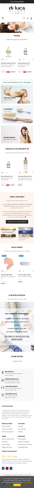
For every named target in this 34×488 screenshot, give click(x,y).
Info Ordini (5, 441)
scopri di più (27, 482)
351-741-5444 (9, 456)
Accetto (17, 485)
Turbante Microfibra (6, 274)
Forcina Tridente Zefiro (24, 274)
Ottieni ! (17, 1)
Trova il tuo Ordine (7, 429)
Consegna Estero (23, 447)
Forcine (20, 279)
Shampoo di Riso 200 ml (25, 176)
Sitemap (20, 431)
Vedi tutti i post (17, 361)
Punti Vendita (22, 429)
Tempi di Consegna (23, 441)
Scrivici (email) (6, 426)
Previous (3, 234)
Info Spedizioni (22, 439)
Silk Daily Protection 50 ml (8, 63)
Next (31, 234)
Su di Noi (20, 426)
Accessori (3, 281)
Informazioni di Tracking (25, 444)
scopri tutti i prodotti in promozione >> (17, 39)
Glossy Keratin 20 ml (24, 63)
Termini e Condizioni (7, 431)
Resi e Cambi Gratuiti (8, 439)
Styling (3, 69)
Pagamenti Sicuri (7, 447)
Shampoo (20, 183)
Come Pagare (6, 444)
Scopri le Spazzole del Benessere (17, 338)
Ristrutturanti (21, 69)
